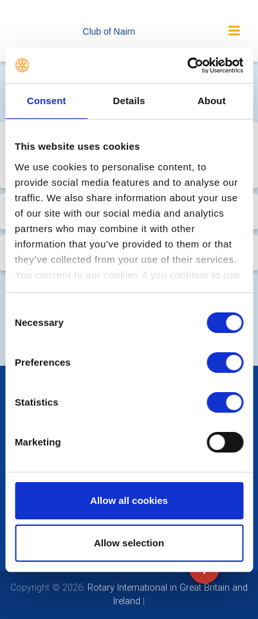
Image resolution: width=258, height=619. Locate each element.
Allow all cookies (129, 500)
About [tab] (212, 100)
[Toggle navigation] (234, 31)
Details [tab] (129, 100)
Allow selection (129, 542)
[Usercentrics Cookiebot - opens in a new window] (187, 65)
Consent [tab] (46, 100)
